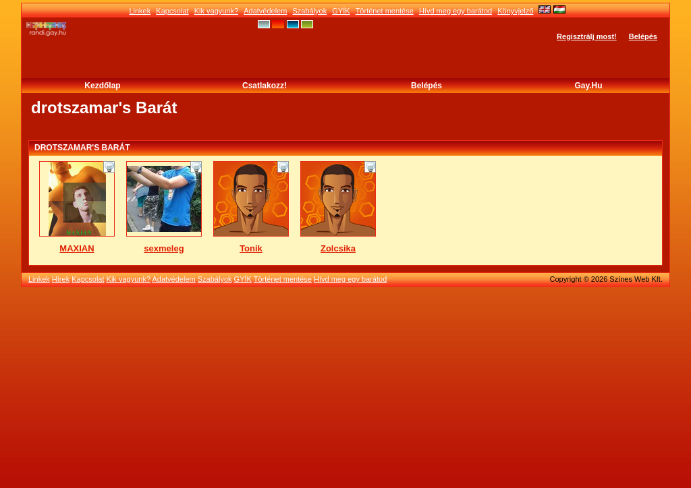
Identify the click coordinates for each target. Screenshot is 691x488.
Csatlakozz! (264, 85)
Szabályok (309, 11)
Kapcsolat (172, 11)
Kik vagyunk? (216, 11)
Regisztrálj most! (587, 36)
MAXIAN (76, 248)
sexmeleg (164, 248)
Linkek (139, 11)
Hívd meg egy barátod (455, 11)
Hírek (61, 279)
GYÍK (341, 11)
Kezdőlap (102, 85)
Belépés (643, 36)
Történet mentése (385, 11)
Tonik (251, 248)
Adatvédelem (265, 11)
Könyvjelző (515, 11)
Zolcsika (338, 248)
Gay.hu (588, 85)
